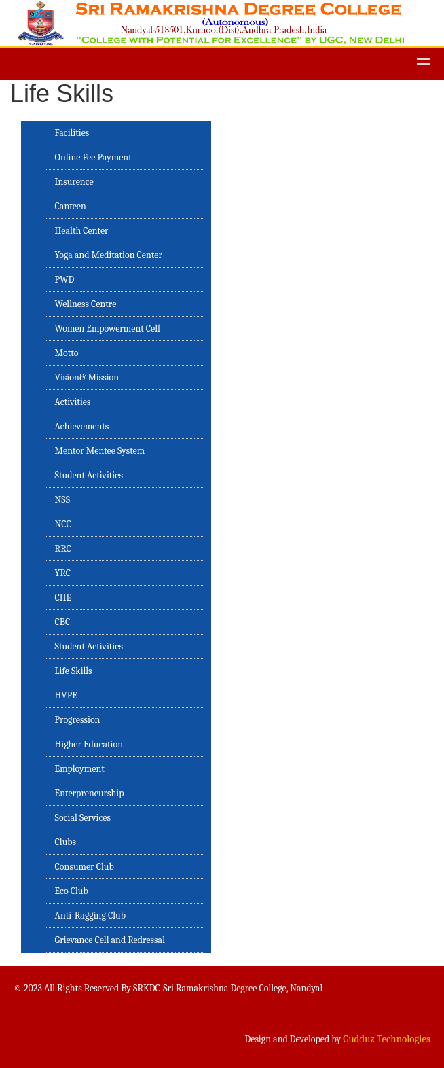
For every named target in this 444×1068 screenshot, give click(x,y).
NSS (62, 499)
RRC (63, 548)
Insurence (74, 182)
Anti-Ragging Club (90, 915)
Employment (80, 769)
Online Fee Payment (93, 157)
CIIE (63, 597)
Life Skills (73, 671)
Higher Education (89, 744)
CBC (63, 622)
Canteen (70, 206)
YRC (63, 573)
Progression (77, 720)
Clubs (65, 842)
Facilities (72, 133)
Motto (67, 353)
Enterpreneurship (89, 793)
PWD (65, 279)
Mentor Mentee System (100, 451)
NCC (63, 524)
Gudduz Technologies (386, 1039)
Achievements (82, 426)
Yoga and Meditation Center (108, 255)
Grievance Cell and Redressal (110, 940)
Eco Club (71, 891)
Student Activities (89, 475)
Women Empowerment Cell (107, 328)
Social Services (83, 817)
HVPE (66, 695)
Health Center (82, 230)
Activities (73, 402)
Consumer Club (84, 866)
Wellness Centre (86, 304)
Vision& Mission (87, 377)
